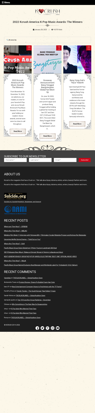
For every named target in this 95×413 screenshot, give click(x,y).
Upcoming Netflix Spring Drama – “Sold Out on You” (22, 239)
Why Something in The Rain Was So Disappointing (29, 304)
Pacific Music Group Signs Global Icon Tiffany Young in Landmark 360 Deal (30, 248)
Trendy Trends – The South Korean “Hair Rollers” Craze (36, 291)
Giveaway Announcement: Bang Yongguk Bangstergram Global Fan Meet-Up (47, 86)
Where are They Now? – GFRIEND (15, 226)
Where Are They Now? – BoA (14, 244)
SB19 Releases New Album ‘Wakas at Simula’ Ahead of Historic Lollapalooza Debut (33, 252)
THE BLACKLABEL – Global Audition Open (28, 278)
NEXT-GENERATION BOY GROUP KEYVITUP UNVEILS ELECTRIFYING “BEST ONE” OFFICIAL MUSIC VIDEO (40, 256)
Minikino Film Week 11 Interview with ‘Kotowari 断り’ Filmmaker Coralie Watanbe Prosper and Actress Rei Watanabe (45, 235)
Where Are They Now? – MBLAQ (15, 231)
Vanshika (7, 278)
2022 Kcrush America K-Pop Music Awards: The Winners (17, 84)
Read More (18, 131)
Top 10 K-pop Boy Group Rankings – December (34, 300)
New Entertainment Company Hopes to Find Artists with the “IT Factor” (37, 287)
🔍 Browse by (11, 40)
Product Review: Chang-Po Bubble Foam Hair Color (37, 282)
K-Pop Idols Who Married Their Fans (23, 309)
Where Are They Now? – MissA (15, 261)
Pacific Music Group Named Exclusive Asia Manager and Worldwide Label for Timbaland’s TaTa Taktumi (40, 265)
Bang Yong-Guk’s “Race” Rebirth (77, 81)
